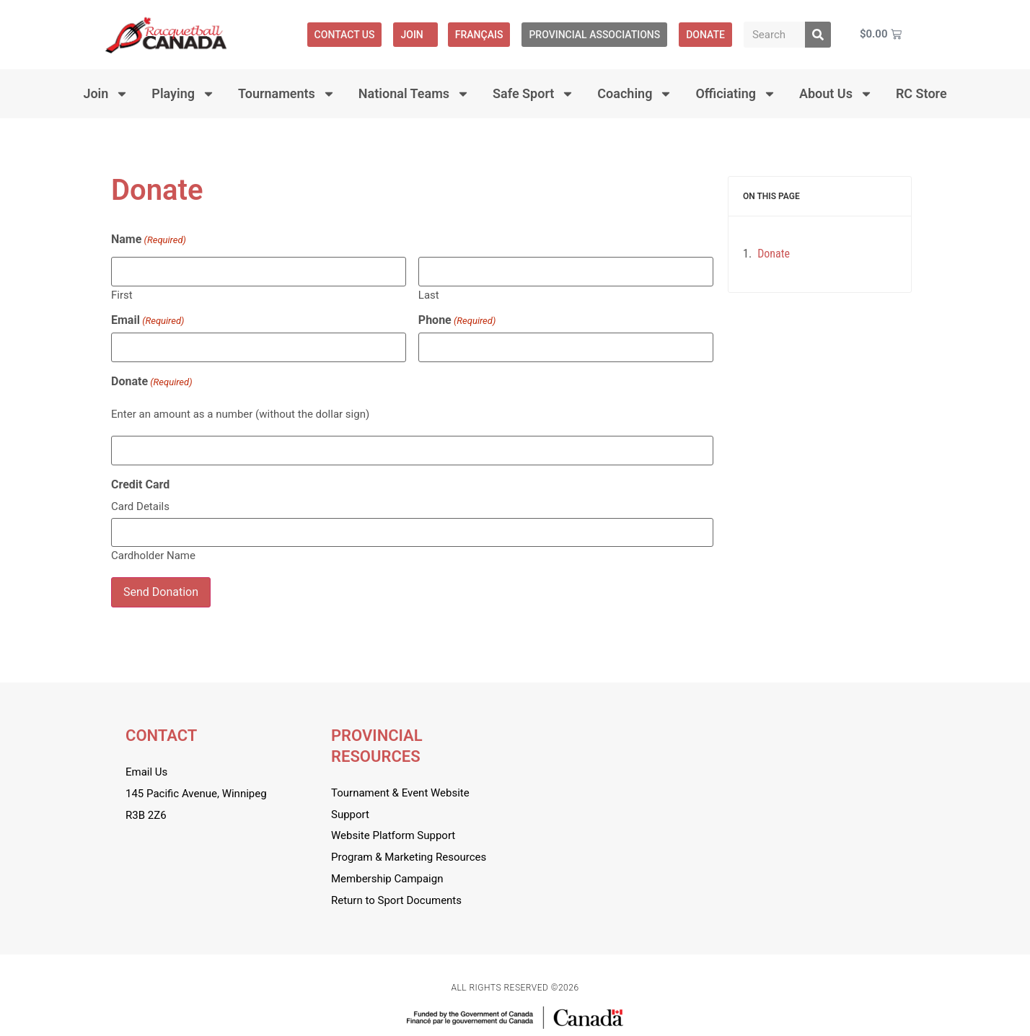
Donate (152, 381)
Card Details (140, 506)
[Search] (818, 35)
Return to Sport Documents (396, 900)
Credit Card (140, 485)
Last (428, 295)
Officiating (735, 93)
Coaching (634, 93)
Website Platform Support (393, 835)
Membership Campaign (387, 878)
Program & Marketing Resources (408, 857)
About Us (836, 93)
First (122, 295)
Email (147, 320)
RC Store (921, 93)
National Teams (414, 93)
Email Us (146, 771)
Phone (457, 320)
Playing (183, 93)
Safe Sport (533, 93)
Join (415, 34)
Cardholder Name (153, 555)
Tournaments (286, 93)
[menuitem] (479, 34)
